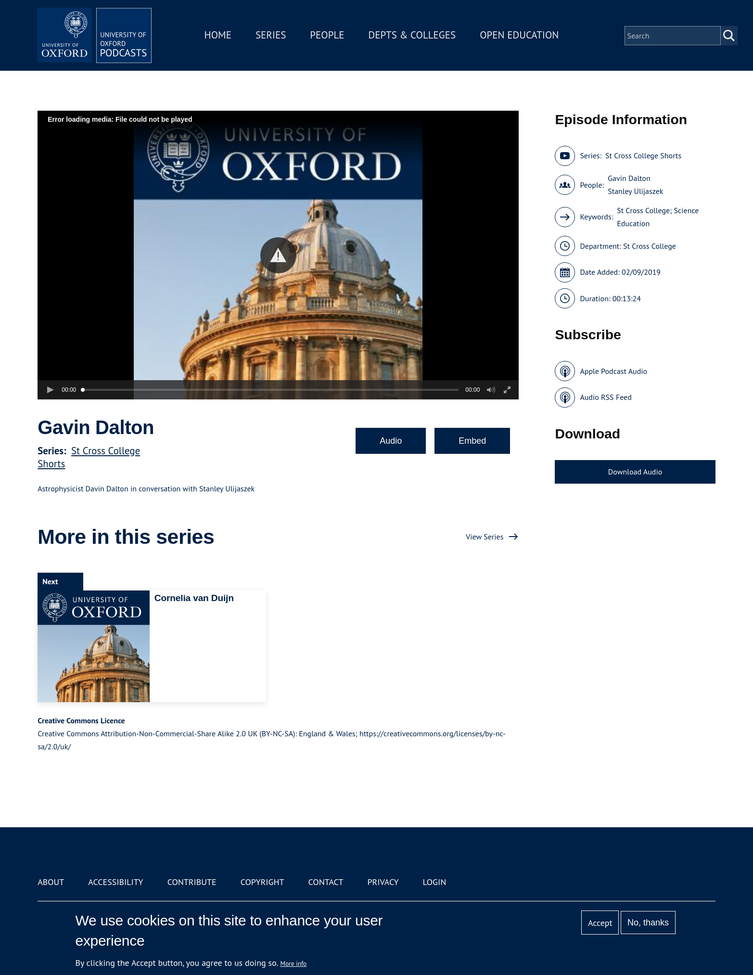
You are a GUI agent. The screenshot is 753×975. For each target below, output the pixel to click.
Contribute (192, 881)
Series (271, 35)
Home (218, 35)
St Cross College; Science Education (658, 216)
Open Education (520, 35)
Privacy (382, 881)
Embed (472, 441)
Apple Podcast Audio (613, 371)
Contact (326, 881)
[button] (278, 255)
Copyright (262, 881)
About (51, 881)
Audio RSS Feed (605, 397)
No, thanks (648, 922)
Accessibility (115, 881)
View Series (484, 536)
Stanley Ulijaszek (635, 191)
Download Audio (635, 471)
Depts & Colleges (413, 35)
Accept (600, 922)
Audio (391, 441)
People (328, 35)
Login (435, 881)
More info (294, 963)
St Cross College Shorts (643, 155)
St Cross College (649, 246)
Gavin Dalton (629, 178)
